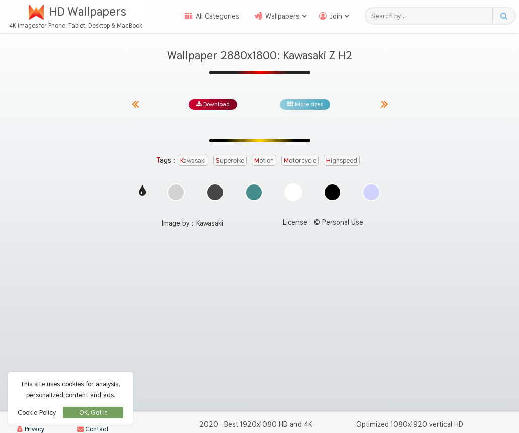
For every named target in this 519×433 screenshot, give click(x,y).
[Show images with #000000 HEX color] (332, 198)
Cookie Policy (37, 412)
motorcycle (300, 160)
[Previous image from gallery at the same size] (139, 104)
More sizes (305, 104)
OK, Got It (93, 412)
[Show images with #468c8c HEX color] (254, 198)
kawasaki (193, 160)
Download (213, 104)
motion (264, 160)
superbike (230, 160)
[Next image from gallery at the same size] (384, 104)
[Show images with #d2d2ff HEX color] (371, 198)
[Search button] (503, 16)
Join (336, 16)
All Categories (217, 16)
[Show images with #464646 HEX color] (215, 198)
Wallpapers (282, 16)
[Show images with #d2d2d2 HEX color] (176, 198)
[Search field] (431, 16)
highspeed (341, 160)
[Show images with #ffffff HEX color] (293, 198)
